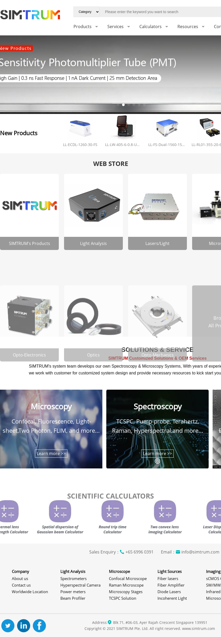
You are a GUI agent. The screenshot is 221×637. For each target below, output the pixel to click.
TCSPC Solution (122, 598)
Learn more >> (51, 453)
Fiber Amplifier (171, 585)
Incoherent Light (172, 598)
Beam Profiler (72, 598)
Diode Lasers (169, 591)
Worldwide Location (30, 591)
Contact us (21, 585)
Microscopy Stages (126, 591)
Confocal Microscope (128, 578)
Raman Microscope (126, 585)
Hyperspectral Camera (80, 585)
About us (20, 578)
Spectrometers (73, 578)
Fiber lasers (167, 578)
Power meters (73, 591)
